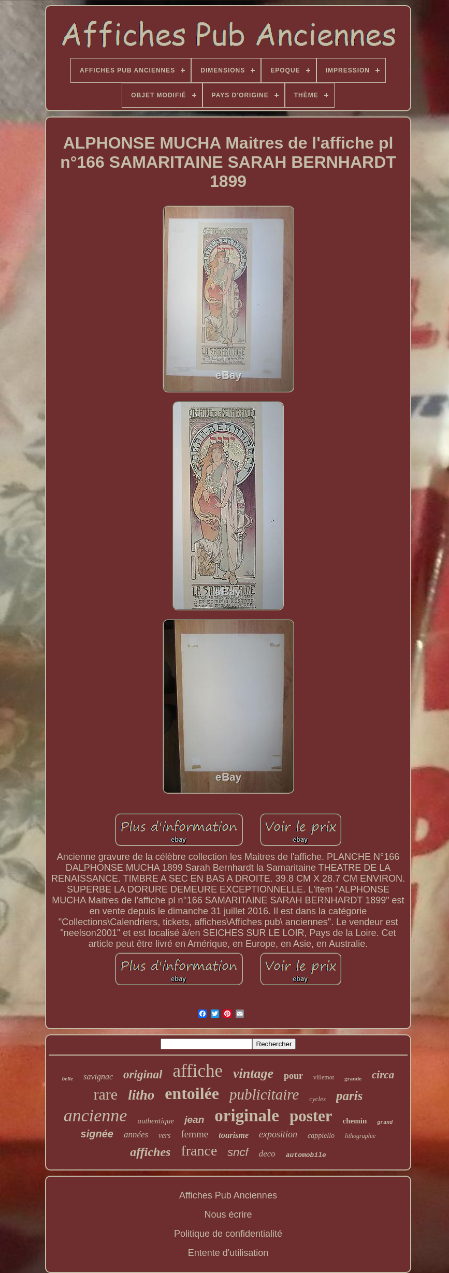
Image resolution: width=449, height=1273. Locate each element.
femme (194, 1134)
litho (141, 1095)
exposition (278, 1134)
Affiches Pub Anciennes (228, 1195)
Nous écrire (228, 1214)
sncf (237, 1152)
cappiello (321, 1135)
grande (352, 1078)
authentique (155, 1121)
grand (385, 1122)
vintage (253, 1073)
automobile (306, 1155)
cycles (317, 1099)
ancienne (95, 1115)
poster (310, 1116)
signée (97, 1133)
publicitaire (264, 1094)
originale (246, 1115)
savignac (98, 1076)
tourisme (234, 1135)
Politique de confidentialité (228, 1233)
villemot (323, 1077)
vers (164, 1135)
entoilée (192, 1093)
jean (194, 1119)
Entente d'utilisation (228, 1253)
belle (67, 1078)
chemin (355, 1121)
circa (383, 1075)
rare (106, 1094)
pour (293, 1076)
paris (349, 1096)
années (136, 1134)
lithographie (360, 1135)
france (199, 1151)
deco (267, 1154)
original (142, 1074)
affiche (198, 1071)
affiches (150, 1152)
